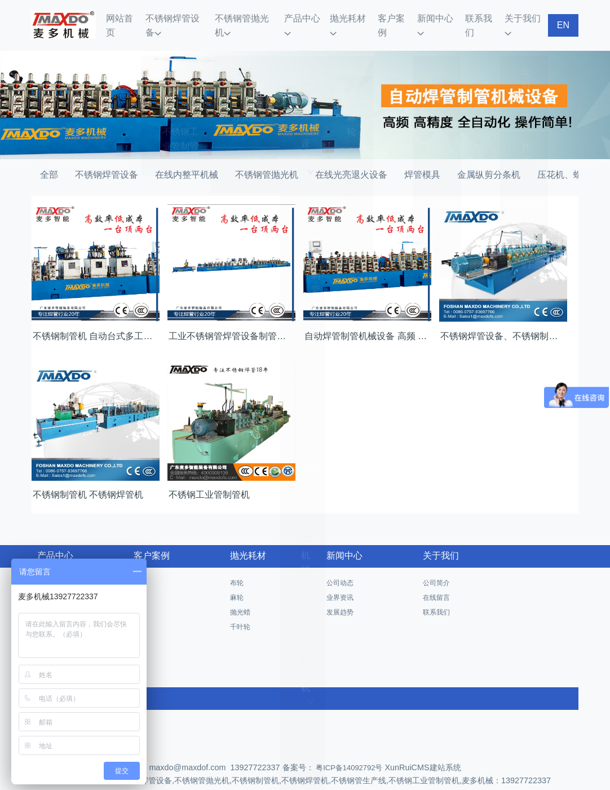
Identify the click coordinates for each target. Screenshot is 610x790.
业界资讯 (339, 582)
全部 (49, 159)
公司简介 (436, 567)
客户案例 (396, 17)
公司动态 (339, 567)
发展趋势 (339, 596)
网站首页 (131, 17)
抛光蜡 (240, 596)
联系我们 (481, 17)
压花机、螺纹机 (568, 159)
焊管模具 (422, 159)
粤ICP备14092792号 (348, 752)
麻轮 (237, 582)
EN (563, 17)
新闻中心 (439, 17)
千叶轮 (240, 611)
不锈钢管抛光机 (251, 17)
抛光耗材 (353, 17)
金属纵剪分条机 (488, 159)
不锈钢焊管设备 (184, 17)
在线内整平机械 (186, 159)
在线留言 (436, 582)
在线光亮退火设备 (351, 159)
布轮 (237, 567)
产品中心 (307, 17)
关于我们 (524, 17)
